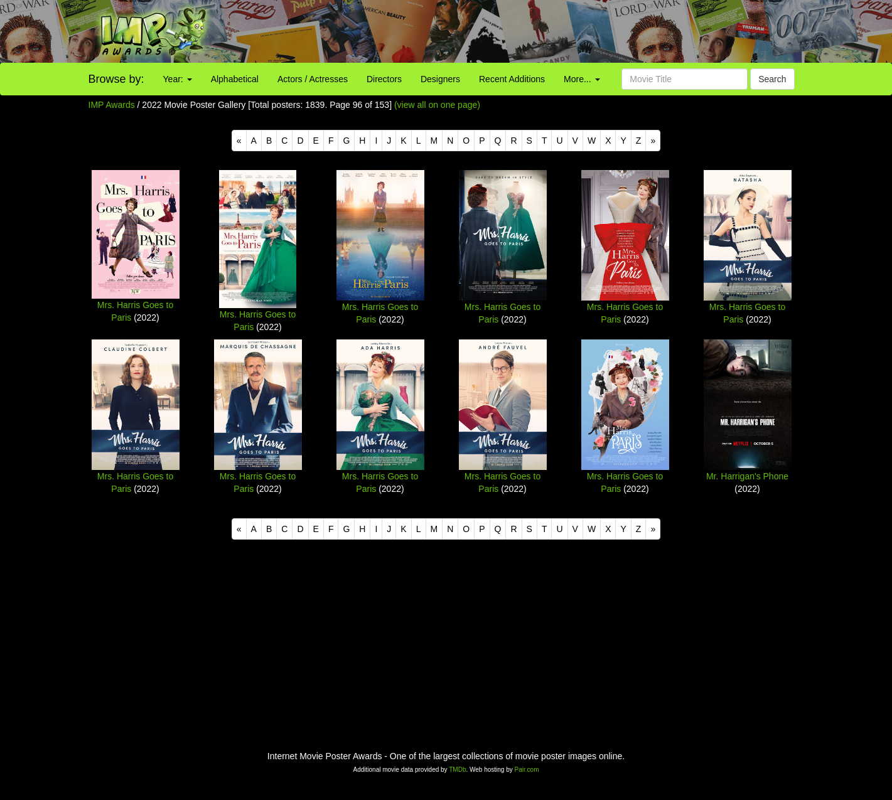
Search (772, 79)
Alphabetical (235, 79)
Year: (177, 79)
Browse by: (116, 79)
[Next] (652, 140)
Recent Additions (512, 79)
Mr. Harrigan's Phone (747, 476)
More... (581, 79)
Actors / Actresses (312, 79)
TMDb (457, 769)
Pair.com (527, 769)
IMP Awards (112, 105)
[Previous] (239, 140)
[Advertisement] (557, 31)
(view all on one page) (437, 105)
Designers (440, 79)
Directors (384, 79)
